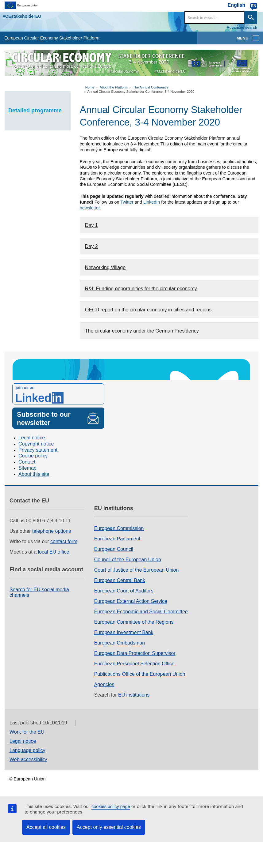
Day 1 (91, 225)
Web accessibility (28, 759)
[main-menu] (256, 38)
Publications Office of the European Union (139, 674)
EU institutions (133, 694)
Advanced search (242, 27)
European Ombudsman (119, 642)
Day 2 (91, 246)
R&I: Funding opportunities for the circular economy (141, 288)
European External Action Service (130, 601)
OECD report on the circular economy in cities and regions (148, 309)
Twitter (126, 202)
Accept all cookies (46, 827)
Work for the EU (27, 732)
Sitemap (27, 468)
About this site (33, 474)
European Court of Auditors (123, 590)
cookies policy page (110, 806)
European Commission (119, 528)
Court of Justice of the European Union (136, 570)
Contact (26, 461)
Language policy (27, 750)
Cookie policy (33, 455)
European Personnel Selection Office (134, 663)
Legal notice (31, 437)
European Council (113, 549)
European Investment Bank (123, 632)
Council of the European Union (127, 559)
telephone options (51, 531)
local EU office (53, 551)
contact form (63, 541)
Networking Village (105, 267)
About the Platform (114, 87)
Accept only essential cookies (109, 827)
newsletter (90, 207)
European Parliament (117, 538)
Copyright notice (36, 443)
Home (89, 87)
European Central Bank (119, 580)
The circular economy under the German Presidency (142, 330)
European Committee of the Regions (134, 622)
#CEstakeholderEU (22, 16)
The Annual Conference (150, 87)
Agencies (104, 684)
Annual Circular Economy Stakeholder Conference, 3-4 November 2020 (140, 91)
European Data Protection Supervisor (135, 653)
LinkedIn (151, 202)
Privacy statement (37, 450)
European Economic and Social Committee (141, 611)
